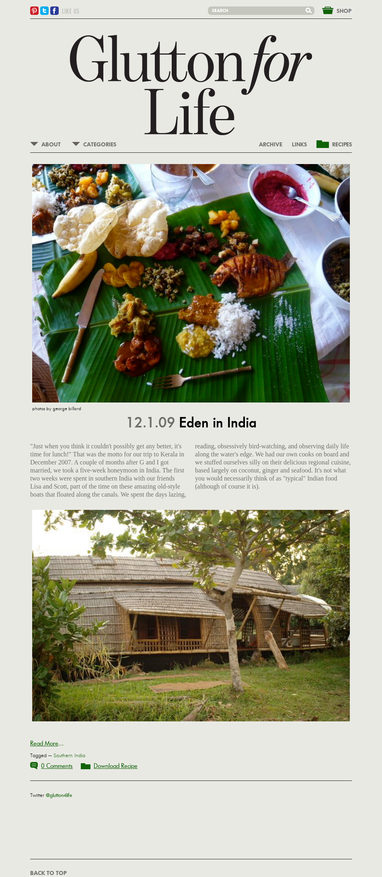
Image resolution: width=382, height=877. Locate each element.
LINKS (299, 145)
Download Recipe (116, 766)
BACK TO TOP (48, 873)
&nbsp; (332, 9)
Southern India (69, 755)
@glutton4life (59, 795)
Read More (44, 743)
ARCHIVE (270, 145)
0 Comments (57, 766)
